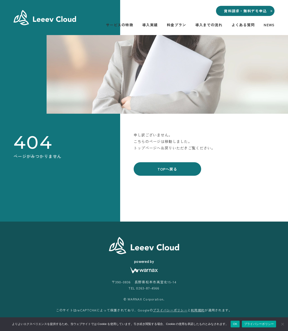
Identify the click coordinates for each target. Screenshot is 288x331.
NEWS (269, 24)
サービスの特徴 (119, 24)
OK (235, 324)
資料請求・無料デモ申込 (245, 10)
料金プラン (176, 24)
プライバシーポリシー (170, 310)
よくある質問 (243, 24)
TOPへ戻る (167, 169)
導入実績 (150, 24)
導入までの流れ (209, 24)
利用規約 (198, 310)
